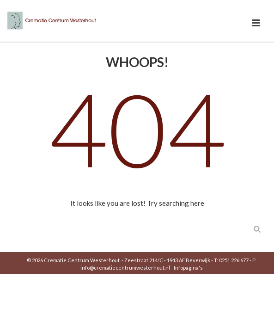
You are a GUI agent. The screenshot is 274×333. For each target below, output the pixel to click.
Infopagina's (188, 268)
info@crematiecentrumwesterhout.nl (125, 268)
